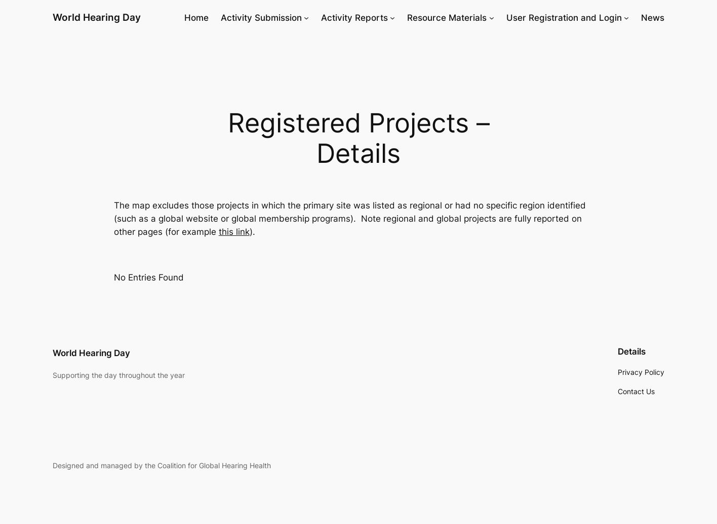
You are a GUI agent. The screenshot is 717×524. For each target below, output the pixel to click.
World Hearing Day (97, 17)
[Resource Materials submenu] (491, 17)
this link (234, 232)
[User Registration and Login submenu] (626, 17)
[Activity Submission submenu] (306, 17)
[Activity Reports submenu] (392, 17)
